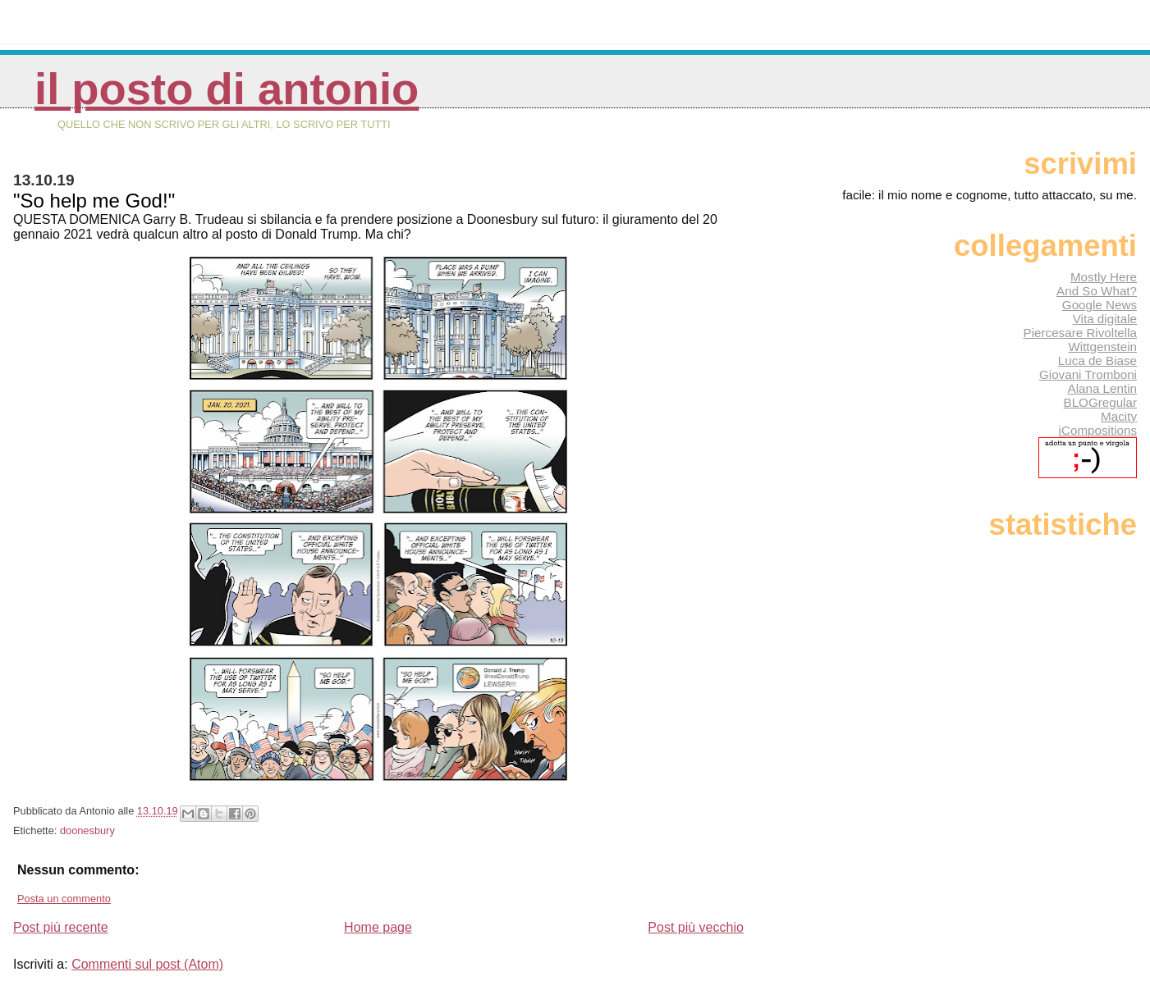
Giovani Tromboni (1088, 374)
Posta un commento (64, 898)
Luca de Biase (1097, 360)
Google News (1099, 305)
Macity (1119, 416)
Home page (378, 927)
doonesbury (87, 830)
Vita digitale (1105, 319)
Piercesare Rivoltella (1080, 333)
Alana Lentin (1102, 388)
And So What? (1096, 291)
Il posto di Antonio (226, 89)
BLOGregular (1100, 402)
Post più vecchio (696, 927)
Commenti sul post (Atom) (147, 964)
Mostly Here (1103, 277)
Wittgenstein (1102, 347)
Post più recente (60, 927)
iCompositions (1098, 430)
